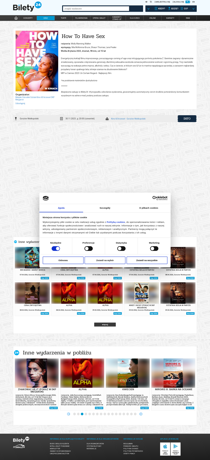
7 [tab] (97, 414)
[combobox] (96, 8)
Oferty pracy (129, 454)
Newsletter (55, 449)
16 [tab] (131, 414)
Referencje (91, 449)
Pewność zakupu (130, 446)
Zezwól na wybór (105, 260)
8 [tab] (101, 414)
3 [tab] (82, 414)
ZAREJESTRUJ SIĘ (162, 2)
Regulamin (128, 444)
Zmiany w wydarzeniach (60, 451)
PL (188, 2)
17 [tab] (135, 414)
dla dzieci (135, 18)
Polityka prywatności (133, 451)
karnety (170, 18)
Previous (68, 414)
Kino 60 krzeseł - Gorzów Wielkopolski (128, 119)
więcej (105, 324)
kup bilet (44, 278)
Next (140, 414)
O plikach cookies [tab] (148, 208)
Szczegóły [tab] (105, 208)
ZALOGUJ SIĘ (178, 2)
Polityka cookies (130, 449)
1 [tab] (74, 414)
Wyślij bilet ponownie (59, 446)
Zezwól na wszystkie (147, 260)
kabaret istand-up (116, 18)
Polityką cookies (116, 222)
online (152, 18)
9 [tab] (105, 414)
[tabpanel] (37, 384)
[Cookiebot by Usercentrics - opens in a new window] (154, 198)
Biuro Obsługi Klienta (59, 444)
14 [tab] (124, 414)
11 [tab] (112, 414)
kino (46, 18)
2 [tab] (78, 414)
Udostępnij (20, 103)
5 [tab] (89, 414)
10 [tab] (108, 414)
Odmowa (63, 260)
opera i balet (99, 18)
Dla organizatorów (95, 444)
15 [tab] (127, 414)
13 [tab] (120, 414)
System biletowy (94, 446)
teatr (63, 18)
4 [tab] (86, 414)
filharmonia (81, 18)
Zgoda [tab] (61, 208)
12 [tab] (116, 414)
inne (188, 18)
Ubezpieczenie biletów (59, 454)
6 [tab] (93, 414)
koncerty (28, 18)
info (187, 118)
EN (193, 2)
